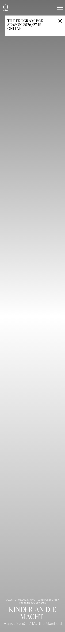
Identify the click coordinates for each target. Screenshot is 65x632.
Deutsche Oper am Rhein (5, 8)
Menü (60, 7)
